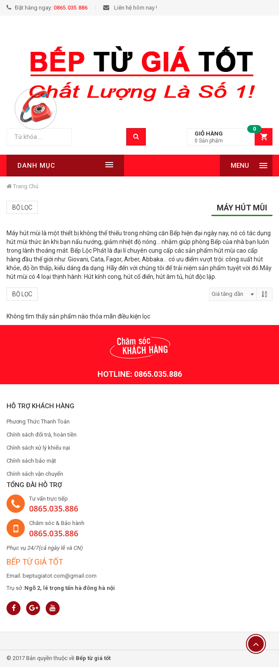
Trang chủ (22, 186)
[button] (229, 137)
